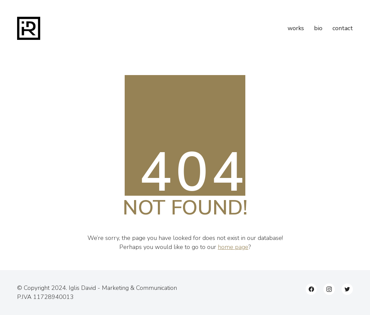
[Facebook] (311, 289)
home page (233, 247)
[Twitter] (347, 289)
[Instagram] (329, 289)
